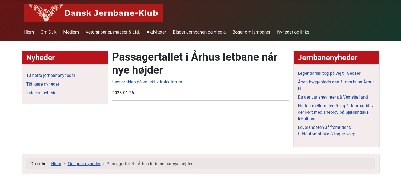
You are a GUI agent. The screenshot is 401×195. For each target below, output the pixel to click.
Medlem (71, 32)
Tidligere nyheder (42, 84)
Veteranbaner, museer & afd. (113, 32)
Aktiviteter (156, 32)
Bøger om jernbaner (251, 32)
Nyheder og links (293, 32)
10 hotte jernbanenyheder (50, 75)
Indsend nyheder (42, 92)
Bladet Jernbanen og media (199, 32)
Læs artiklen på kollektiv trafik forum (147, 81)
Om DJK (48, 32)
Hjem (29, 32)
